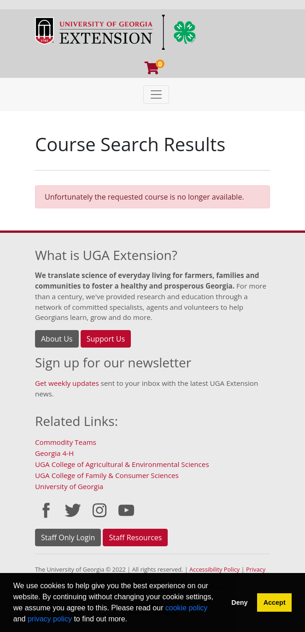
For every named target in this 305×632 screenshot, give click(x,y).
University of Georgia (69, 486)
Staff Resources (135, 537)
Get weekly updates (67, 383)
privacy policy (50, 619)
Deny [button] (239, 602)
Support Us (106, 339)
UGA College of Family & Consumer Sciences (107, 475)
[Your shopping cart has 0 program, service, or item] (152, 70)
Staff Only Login (68, 537)
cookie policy (186, 608)
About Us (57, 339)
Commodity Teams (65, 442)
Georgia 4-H (54, 453)
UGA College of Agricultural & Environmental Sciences (122, 464)
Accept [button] (275, 602)
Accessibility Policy (214, 569)
